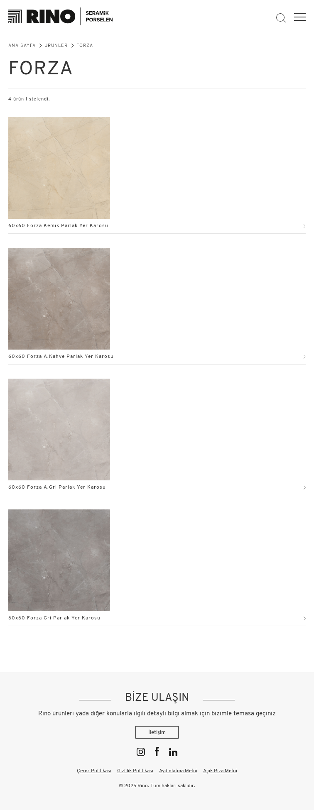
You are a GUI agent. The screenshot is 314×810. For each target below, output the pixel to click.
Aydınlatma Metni (178, 770)
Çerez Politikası (94, 770)
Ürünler (56, 46)
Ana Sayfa (22, 46)
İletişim (157, 732)
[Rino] (60, 17)
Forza (84, 46)
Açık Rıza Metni (220, 770)
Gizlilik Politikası (135, 770)
